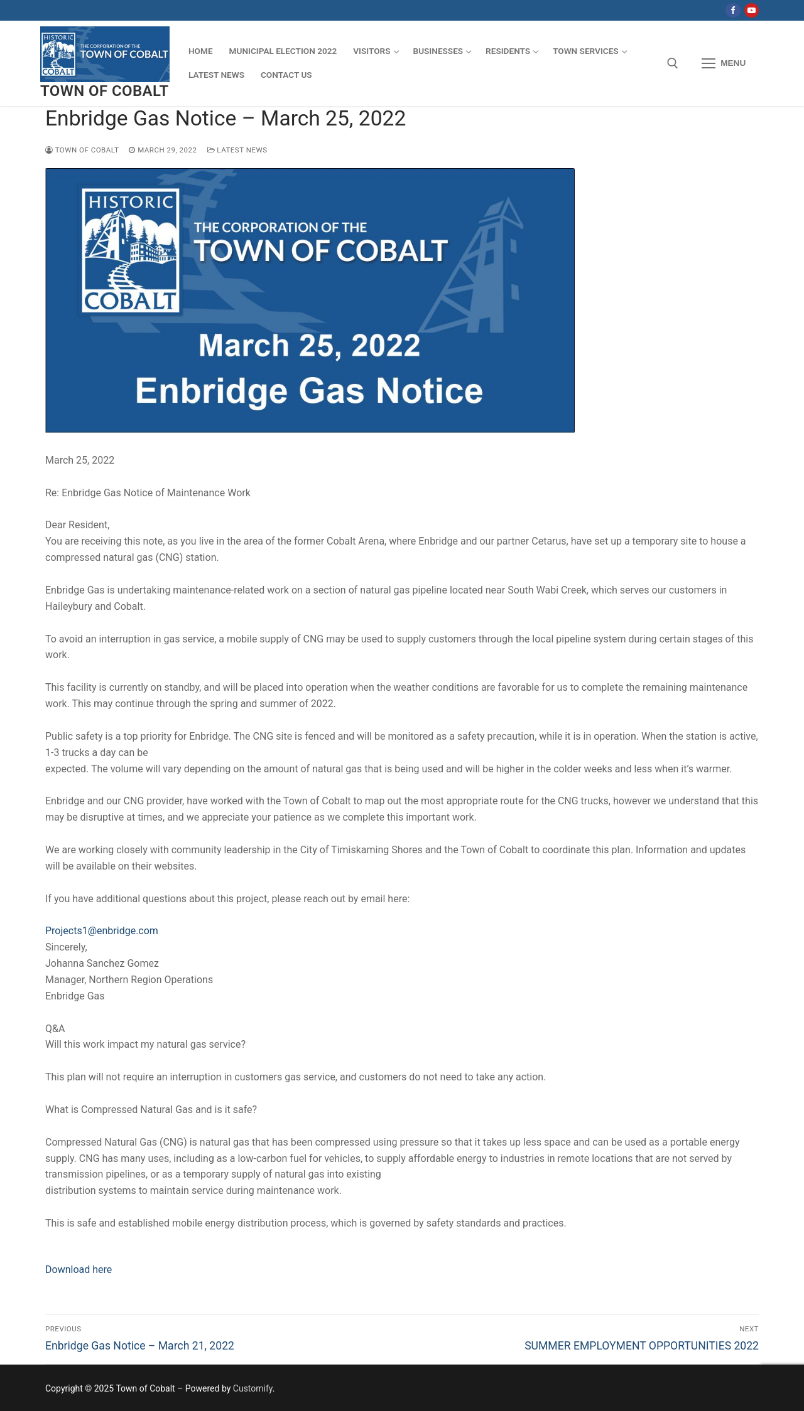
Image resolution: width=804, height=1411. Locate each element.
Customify (253, 1388)
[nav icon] (723, 63)
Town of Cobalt (104, 91)
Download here (78, 1269)
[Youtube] (751, 10)
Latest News (237, 150)
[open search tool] (672, 63)
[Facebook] (732, 10)
